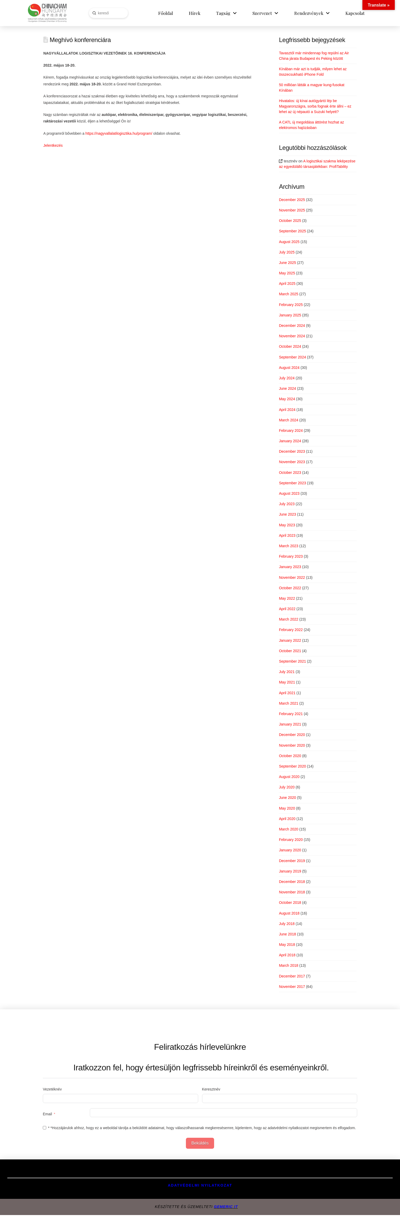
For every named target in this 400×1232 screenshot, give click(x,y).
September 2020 (292, 766)
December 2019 (292, 861)
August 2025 (289, 242)
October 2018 (290, 902)
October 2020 (290, 756)
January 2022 (290, 640)
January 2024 (290, 441)
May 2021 (287, 682)
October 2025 (290, 221)
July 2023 (287, 504)
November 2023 (292, 462)
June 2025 (287, 263)
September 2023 (292, 483)
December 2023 (292, 451)
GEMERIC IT (226, 1207)
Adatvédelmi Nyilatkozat (200, 1185)
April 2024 (287, 410)
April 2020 (287, 819)
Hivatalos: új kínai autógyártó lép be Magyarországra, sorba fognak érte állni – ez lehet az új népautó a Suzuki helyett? (315, 106)
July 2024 (287, 378)
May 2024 (287, 399)
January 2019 (290, 871)
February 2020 (291, 840)
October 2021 (290, 651)
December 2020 (292, 735)
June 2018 (287, 934)
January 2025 (290, 315)
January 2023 (290, 567)
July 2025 (287, 252)
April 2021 (287, 693)
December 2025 (292, 200)
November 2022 (292, 577)
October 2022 (290, 588)
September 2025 (292, 231)
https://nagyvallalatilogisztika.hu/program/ (118, 133)
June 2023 (287, 514)
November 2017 (292, 987)
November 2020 (292, 745)
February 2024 (291, 430)
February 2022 (291, 630)
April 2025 (287, 283)
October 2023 (290, 472)
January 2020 (290, 850)
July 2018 (287, 924)
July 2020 (287, 787)
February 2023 (291, 556)
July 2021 (287, 672)
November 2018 (292, 892)
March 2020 (288, 829)
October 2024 (290, 346)
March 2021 (288, 703)
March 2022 (288, 619)
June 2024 (287, 388)
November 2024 (292, 336)
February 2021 (291, 714)
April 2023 (287, 535)
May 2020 (287, 808)
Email (47, 1114)
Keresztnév (211, 1089)
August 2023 (289, 493)
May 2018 (287, 944)
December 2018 (292, 882)
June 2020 (287, 797)
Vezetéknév (52, 1089)
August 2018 (289, 913)
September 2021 (292, 661)
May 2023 (287, 525)
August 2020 (289, 777)
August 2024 (289, 368)
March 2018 (288, 965)
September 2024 (292, 357)
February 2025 (291, 305)
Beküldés (200, 1143)
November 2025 (292, 210)
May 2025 (287, 273)
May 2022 (287, 598)
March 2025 (288, 294)
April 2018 (287, 955)
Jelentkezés (53, 145)
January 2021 (290, 724)
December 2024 (292, 325)
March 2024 (288, 420)
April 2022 (287, 609)
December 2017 (292, 976)
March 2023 (288, 546)
